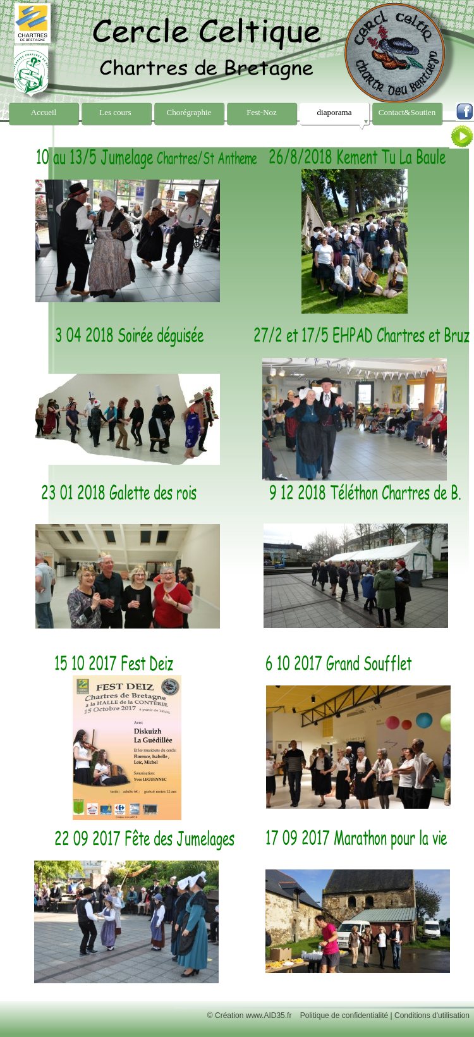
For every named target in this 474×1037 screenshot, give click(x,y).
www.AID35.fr (269, 1015)
